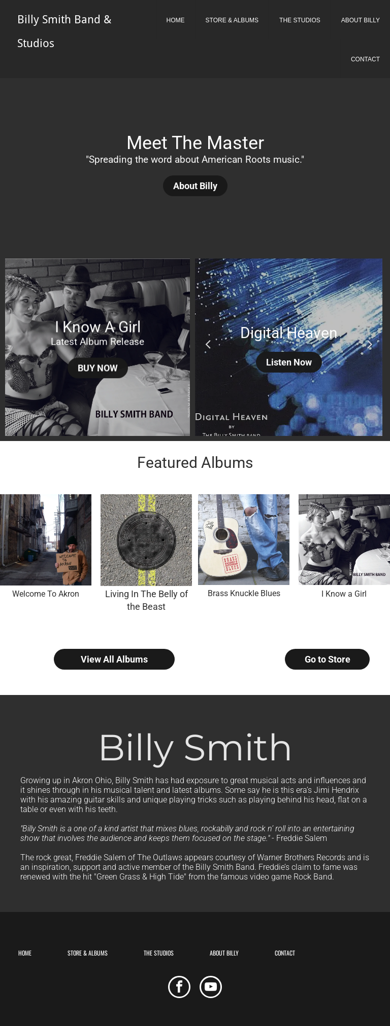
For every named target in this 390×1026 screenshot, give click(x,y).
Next (369, 343)
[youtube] (211, 988)
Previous (207, 343)
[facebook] (179, 988)
